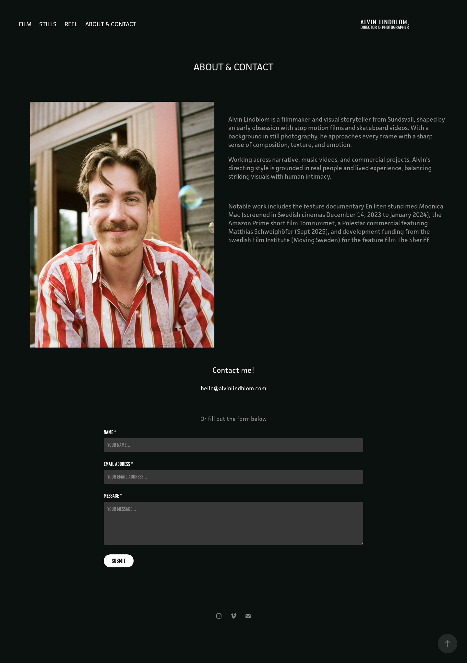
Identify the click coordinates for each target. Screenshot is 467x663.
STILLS (47, 24)
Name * (110, 432)
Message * (113, 496)
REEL (71, 24)
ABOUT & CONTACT (110, 24)
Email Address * (118, 464)
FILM (25, 24)
